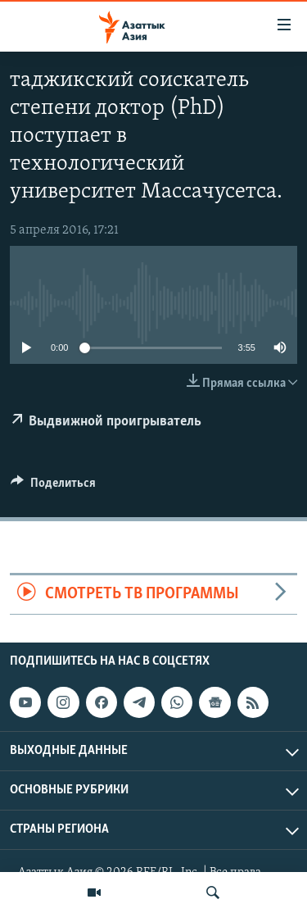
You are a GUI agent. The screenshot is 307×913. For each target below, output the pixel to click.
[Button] (53, 486)
